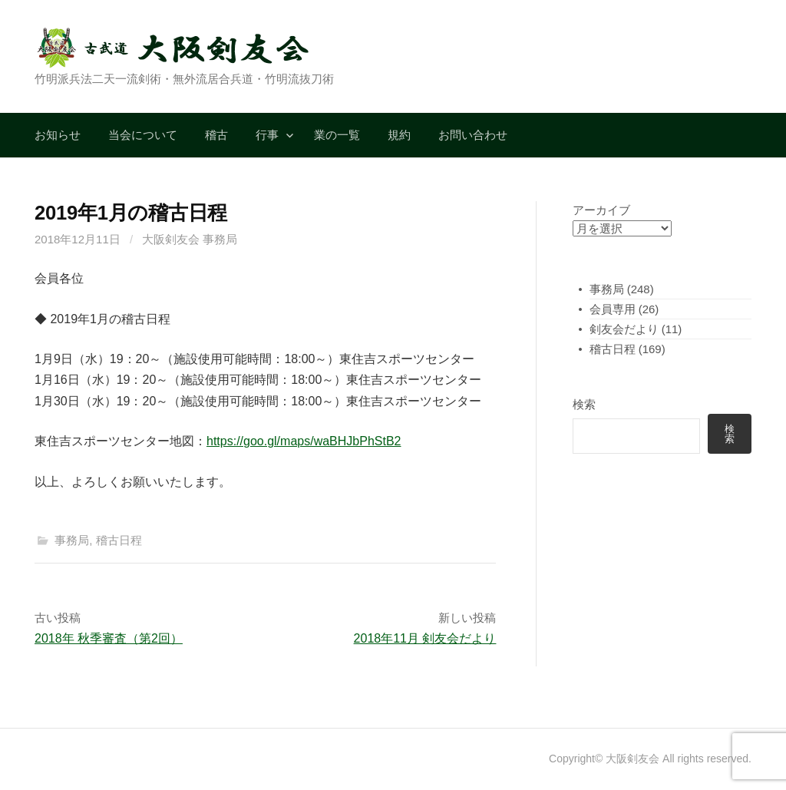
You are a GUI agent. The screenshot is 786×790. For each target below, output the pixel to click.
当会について (142, 134)
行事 (267, 134)
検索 (584, 404)
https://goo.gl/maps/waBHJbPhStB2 (303, 441)
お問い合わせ (472, 134)
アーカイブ (601, 210)
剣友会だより (624, 329)
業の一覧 (337, 134)
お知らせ (58, 134)
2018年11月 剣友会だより (425, 638)
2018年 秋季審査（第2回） (109, 638)
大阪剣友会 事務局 (189, 239)
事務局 (71, 540)
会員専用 (613, 309)
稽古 (216, 134)
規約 (399, 134)
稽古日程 (119, 540)
